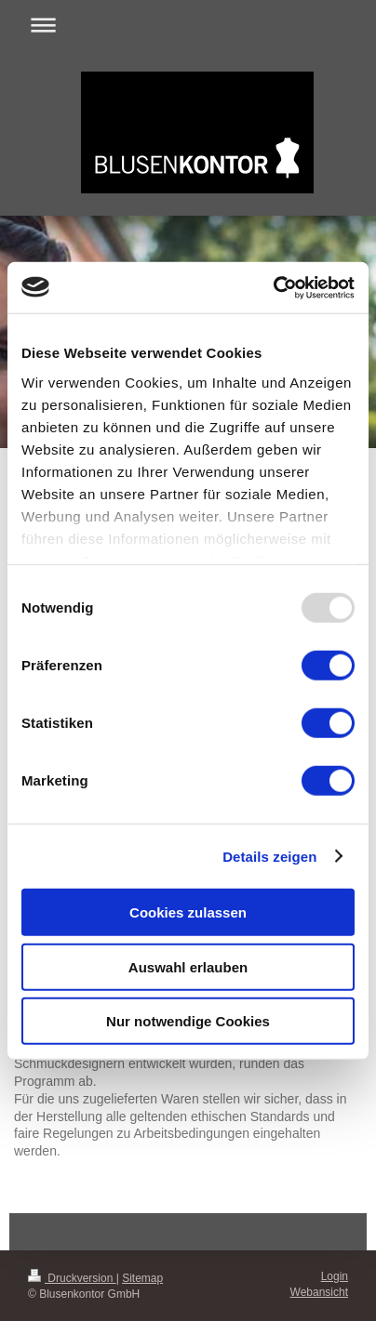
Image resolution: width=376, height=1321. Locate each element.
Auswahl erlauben (188, 966)
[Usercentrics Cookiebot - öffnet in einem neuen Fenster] (273, 287)
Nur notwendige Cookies (188, 1021)
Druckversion (72, 1278)
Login (334, 1276)
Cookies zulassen (188, 912)
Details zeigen (269, 856)
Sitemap (142, 1278)
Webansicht (319, 1292)
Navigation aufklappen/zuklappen (188, 25)
